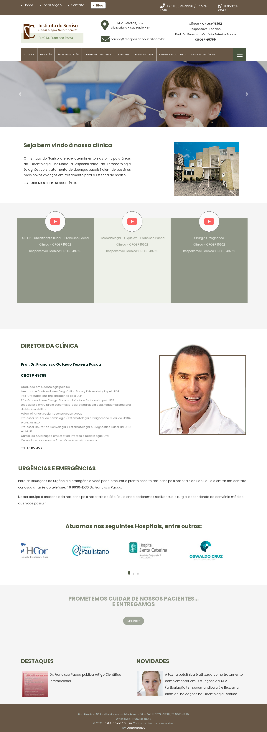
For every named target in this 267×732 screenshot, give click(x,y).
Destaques (123, 54)
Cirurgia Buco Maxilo (172, 54)
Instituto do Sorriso (118, 723)
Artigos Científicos (203, 54)
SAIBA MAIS (31, 448)
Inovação (46, 54)
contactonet (135, 728)
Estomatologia (144, 54)
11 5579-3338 (183, 6)
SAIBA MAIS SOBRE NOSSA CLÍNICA (50, 183)
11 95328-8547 (228, 8)
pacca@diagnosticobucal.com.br (137, 39)
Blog (99, 5)
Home (28, 5)
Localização (52, 5)
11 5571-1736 (180, 714)
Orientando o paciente (98, 54)
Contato (77, 5)
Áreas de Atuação (68, 54)
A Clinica (29, 54)
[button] (20, 94)
